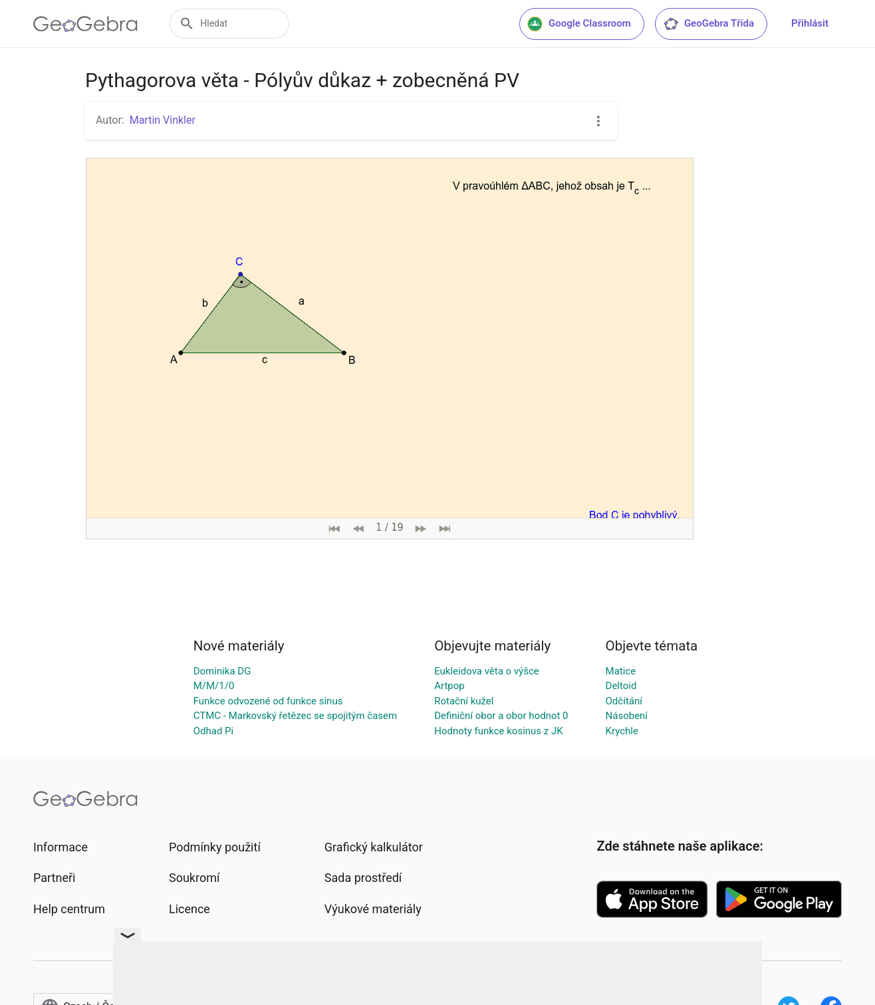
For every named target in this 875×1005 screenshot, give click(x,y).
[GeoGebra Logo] (85, 24)
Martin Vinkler (162, 120)
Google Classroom (579, 24)
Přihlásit (809, 23)
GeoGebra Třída (708, 24)
